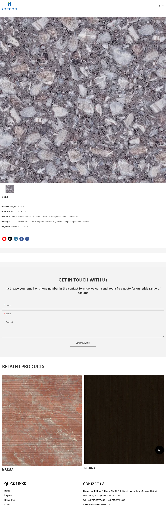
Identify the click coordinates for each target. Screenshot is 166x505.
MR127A (7, 469)
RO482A (89, 468)
